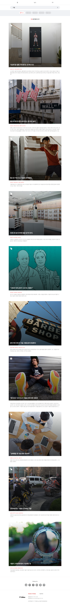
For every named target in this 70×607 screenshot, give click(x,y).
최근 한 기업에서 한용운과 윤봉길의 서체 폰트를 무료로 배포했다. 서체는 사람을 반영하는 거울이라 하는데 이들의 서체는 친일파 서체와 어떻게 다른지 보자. (34, 295)
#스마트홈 (15, 568)
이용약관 (41, 593)
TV (52, 2)
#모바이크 (21, 513)
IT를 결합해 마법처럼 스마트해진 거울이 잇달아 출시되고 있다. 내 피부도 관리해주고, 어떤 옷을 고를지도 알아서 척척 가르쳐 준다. (34, 570)
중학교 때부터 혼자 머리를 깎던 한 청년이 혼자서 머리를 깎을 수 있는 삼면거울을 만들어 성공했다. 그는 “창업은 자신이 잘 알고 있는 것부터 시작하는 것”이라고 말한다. (34, 350)
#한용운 (12, 292)
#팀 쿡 (20, 457)
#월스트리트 (16, 125)
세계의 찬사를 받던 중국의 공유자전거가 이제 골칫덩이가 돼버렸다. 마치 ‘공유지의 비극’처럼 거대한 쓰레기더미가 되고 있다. (34, 515)
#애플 (11, 457)
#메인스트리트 (22, 125)
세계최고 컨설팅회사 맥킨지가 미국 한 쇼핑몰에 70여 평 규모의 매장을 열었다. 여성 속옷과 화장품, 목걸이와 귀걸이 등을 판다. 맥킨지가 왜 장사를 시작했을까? (35, 240)
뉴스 (35, 2)
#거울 (11, 568)
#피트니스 (12, 69)
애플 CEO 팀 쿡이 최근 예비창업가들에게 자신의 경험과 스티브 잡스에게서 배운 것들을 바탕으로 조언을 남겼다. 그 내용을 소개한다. (34, 460)
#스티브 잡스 (15, 457)
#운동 (20, 69)
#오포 (17, 513)
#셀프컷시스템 (22, 347)
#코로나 (12, 125)
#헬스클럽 (17, 69)
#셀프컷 (16, 347)
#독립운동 (20, 292)
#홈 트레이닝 (21, 182)
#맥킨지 (12, 237)
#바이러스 (16, 182)
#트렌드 (19, 237)
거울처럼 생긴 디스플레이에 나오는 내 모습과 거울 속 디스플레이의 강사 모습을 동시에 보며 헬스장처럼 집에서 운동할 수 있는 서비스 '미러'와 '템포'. (35, 185)
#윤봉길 (15, 292)
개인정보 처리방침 (32, 593)
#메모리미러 (20, 568)
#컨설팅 (15, 237)
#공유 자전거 (13, 513)
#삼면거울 (12, 347)
